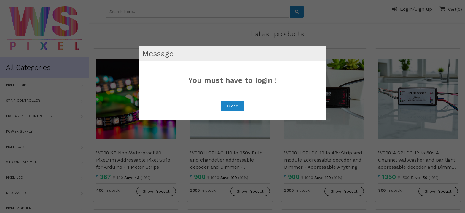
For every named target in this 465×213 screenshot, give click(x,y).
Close (232, 106)
